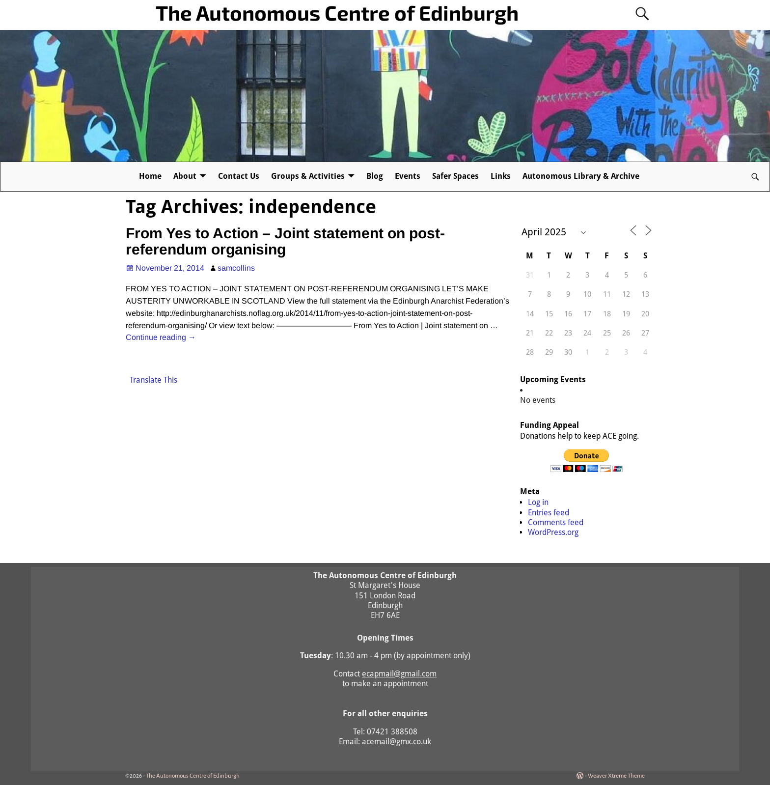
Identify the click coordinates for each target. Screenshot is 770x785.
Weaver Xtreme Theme (616, 776)
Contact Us (238, 176)
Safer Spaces (455, 176)
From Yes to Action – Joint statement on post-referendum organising (285, 241)
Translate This (153, 380)
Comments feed (555, 522)
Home (150, 176)
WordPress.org (553, 532)
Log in (538, 502)
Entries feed (548, 512)
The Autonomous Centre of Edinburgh (337, 12)
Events (407, 176)
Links (501, 176)
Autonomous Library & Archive (580, 176)
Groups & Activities (308, 176)
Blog (374, 176)
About (184, 176)
